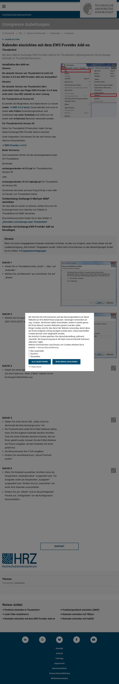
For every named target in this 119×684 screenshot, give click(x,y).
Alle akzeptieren (40, 362)
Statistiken (34, 356)
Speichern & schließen (66, 362)
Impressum (35, 367)
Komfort (33, 354)
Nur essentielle (36, 351)
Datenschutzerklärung (47, 347)
